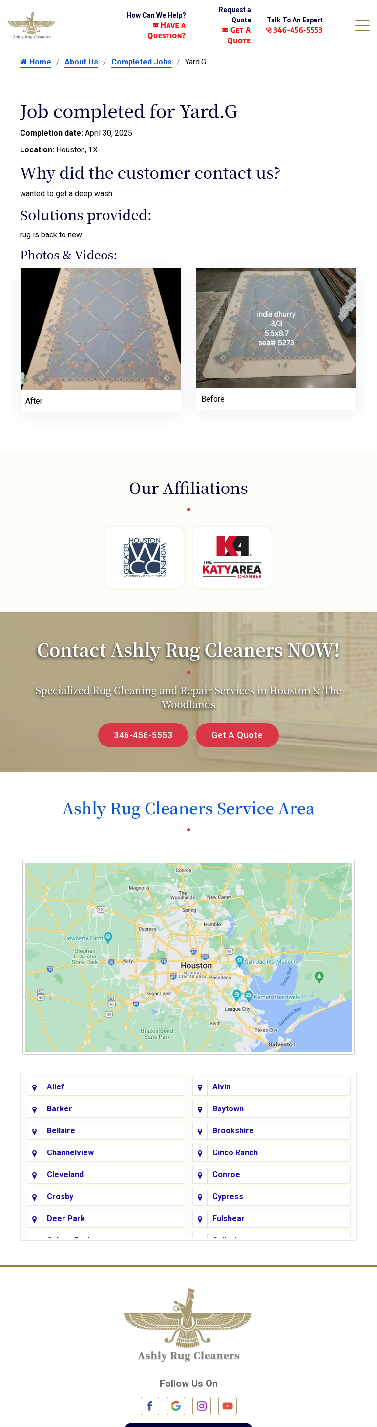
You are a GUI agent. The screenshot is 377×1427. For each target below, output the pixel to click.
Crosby (60, 1196)
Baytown (228, 1108)
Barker (59, 1108)
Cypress (227, 1196)
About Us (81, 61)
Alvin (221, 1086)
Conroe (226, 1174)
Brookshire (233, 1130)
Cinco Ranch (235, 1152)
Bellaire (61, 1130)
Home (35, 61)
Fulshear (228, 1218)
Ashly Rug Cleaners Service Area (188, 807)
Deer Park (66, 1218)
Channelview (70, 1152)
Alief (55, 1086)
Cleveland (65, 1174)
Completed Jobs (141, 61)
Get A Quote (237, 735)
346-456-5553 (294, 30)
